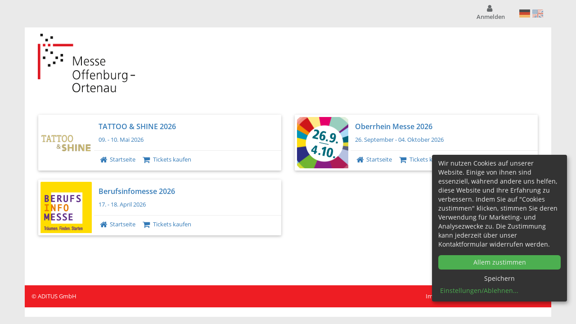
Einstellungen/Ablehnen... (479, 290)
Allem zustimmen (499, 262)
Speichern (499, 278)
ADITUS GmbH (57, 296)
